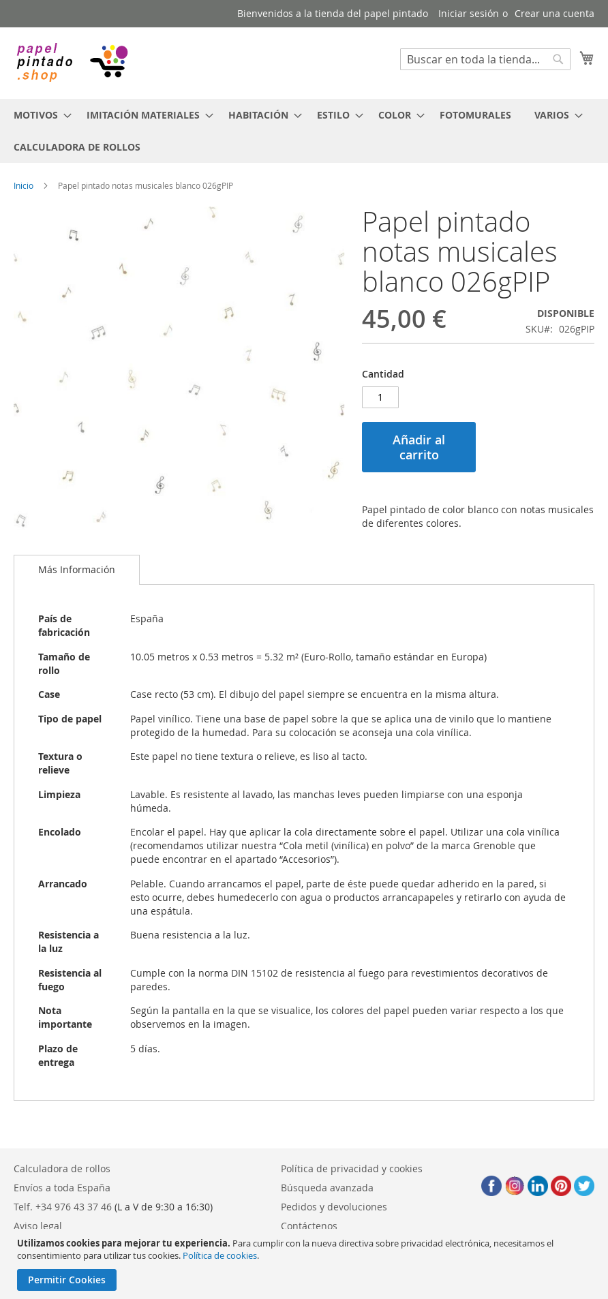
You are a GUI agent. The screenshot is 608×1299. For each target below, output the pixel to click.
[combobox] (485, 59)
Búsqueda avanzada (327, 1187)
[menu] (304, 131)
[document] (305, 1264)
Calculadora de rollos (62, 1168)
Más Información (76, 569)
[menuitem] (38, 115)
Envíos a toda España (62, 1187)
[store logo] (72, 62)
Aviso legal (38, 1225)
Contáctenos (309, 1225)
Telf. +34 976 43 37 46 (63, 1206)
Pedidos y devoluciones (334, 1206)
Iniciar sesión (468, 13)
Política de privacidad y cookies (352, 1168)
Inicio (23, 185)
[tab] (77, 570)
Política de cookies (220, 1255)
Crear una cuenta (554, 13)
